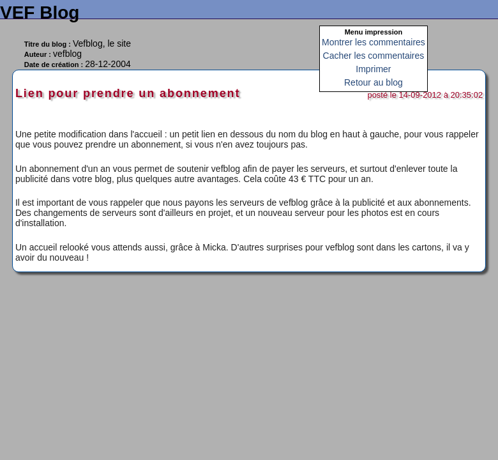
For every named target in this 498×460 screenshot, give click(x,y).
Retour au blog (373, 82)
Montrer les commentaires (373, 42)
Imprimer (373, 69)
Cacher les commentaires (374, 55)
